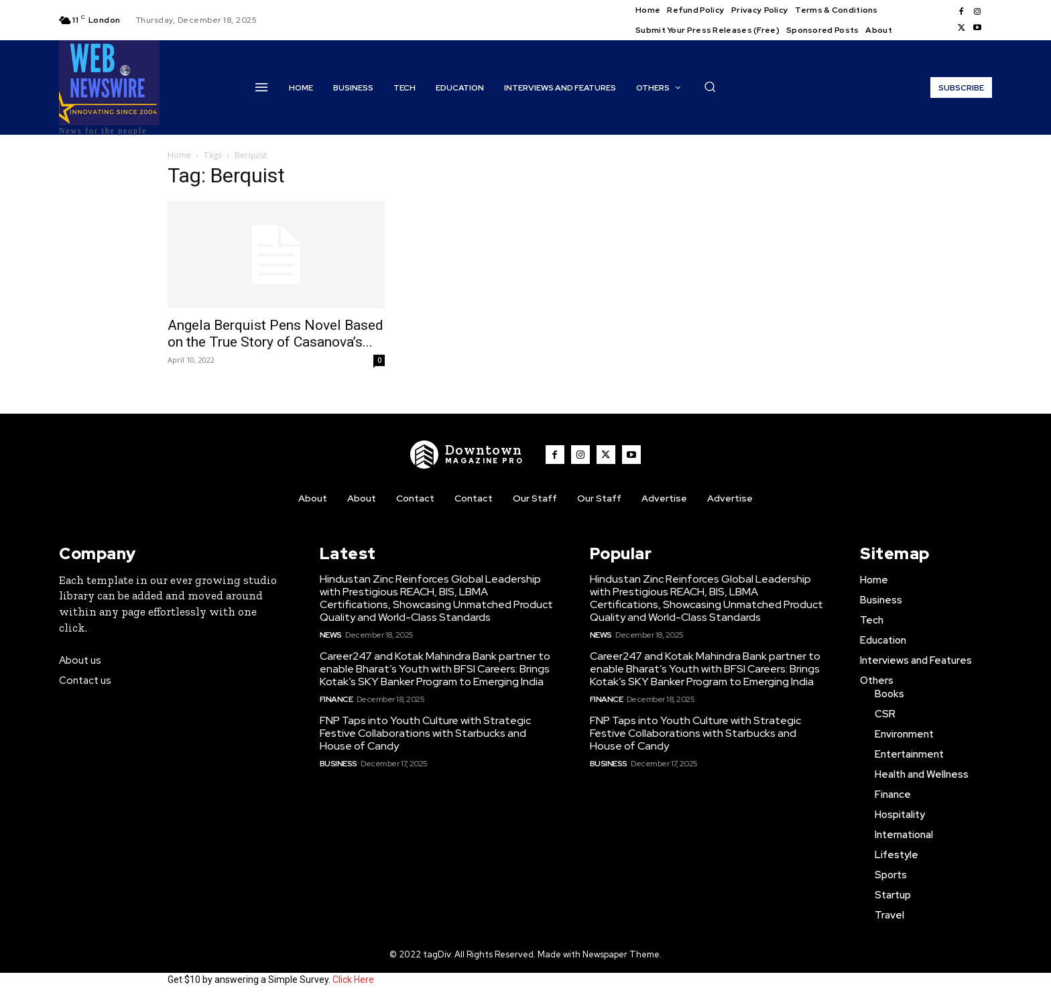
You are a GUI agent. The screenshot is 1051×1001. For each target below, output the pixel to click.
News (331, 635)
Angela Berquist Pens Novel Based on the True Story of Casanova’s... (275, 333)
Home (179, 155)
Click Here (353, 979)
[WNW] (467, 454)
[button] (710, 86)
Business (338, 763)
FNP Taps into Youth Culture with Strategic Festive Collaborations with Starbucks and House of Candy (425, 733)
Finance (336, 699)
